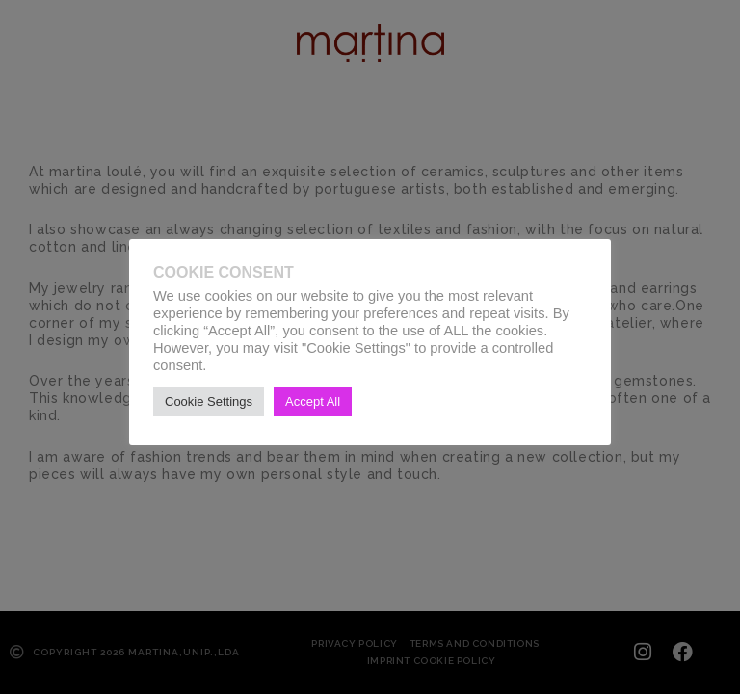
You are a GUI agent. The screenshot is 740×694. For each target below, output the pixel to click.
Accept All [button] (312, 401)
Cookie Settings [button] (208, 401)
